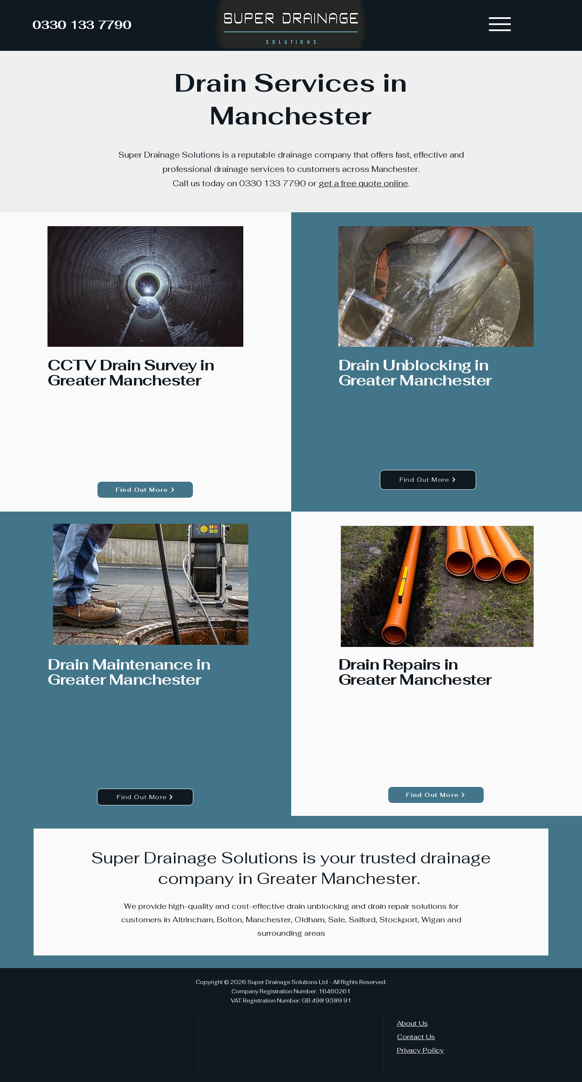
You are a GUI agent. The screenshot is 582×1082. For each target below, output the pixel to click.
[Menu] (500, 24)
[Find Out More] (145, 489)
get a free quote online (363, 183)
